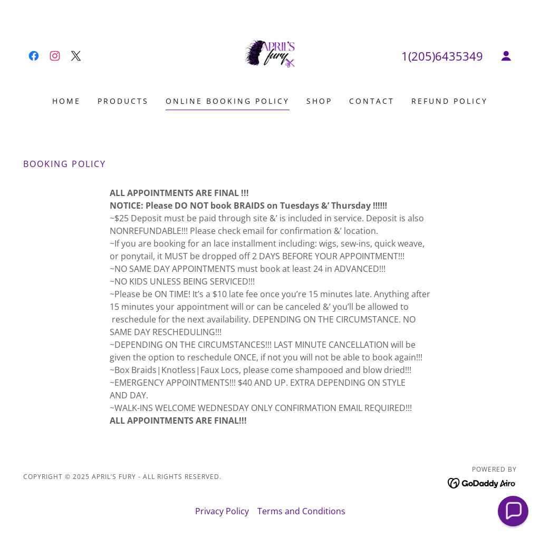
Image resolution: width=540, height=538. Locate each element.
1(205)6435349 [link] (442, 56)
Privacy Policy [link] (222, 511)
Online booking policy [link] (228, 101)
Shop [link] (319, 101)
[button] (506, 55)
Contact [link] (371, 101)
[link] (33, 55)
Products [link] (123, 101)
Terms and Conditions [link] (301, 511)
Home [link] (66, 101)
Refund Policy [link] (449, 101)
